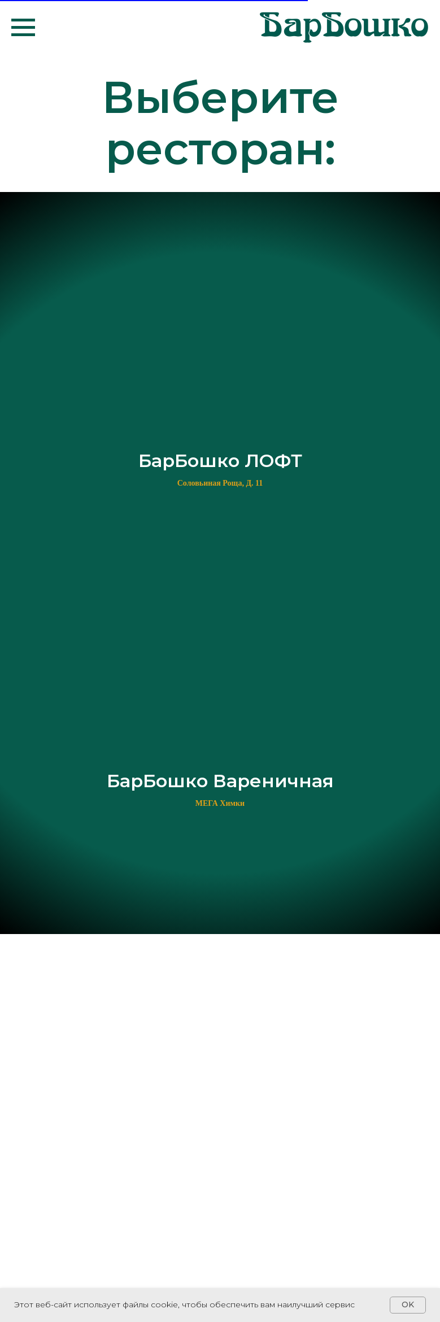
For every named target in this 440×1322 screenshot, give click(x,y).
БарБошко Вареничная (220, 781)
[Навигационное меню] (23, 28)
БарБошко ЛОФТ (220, 461)
